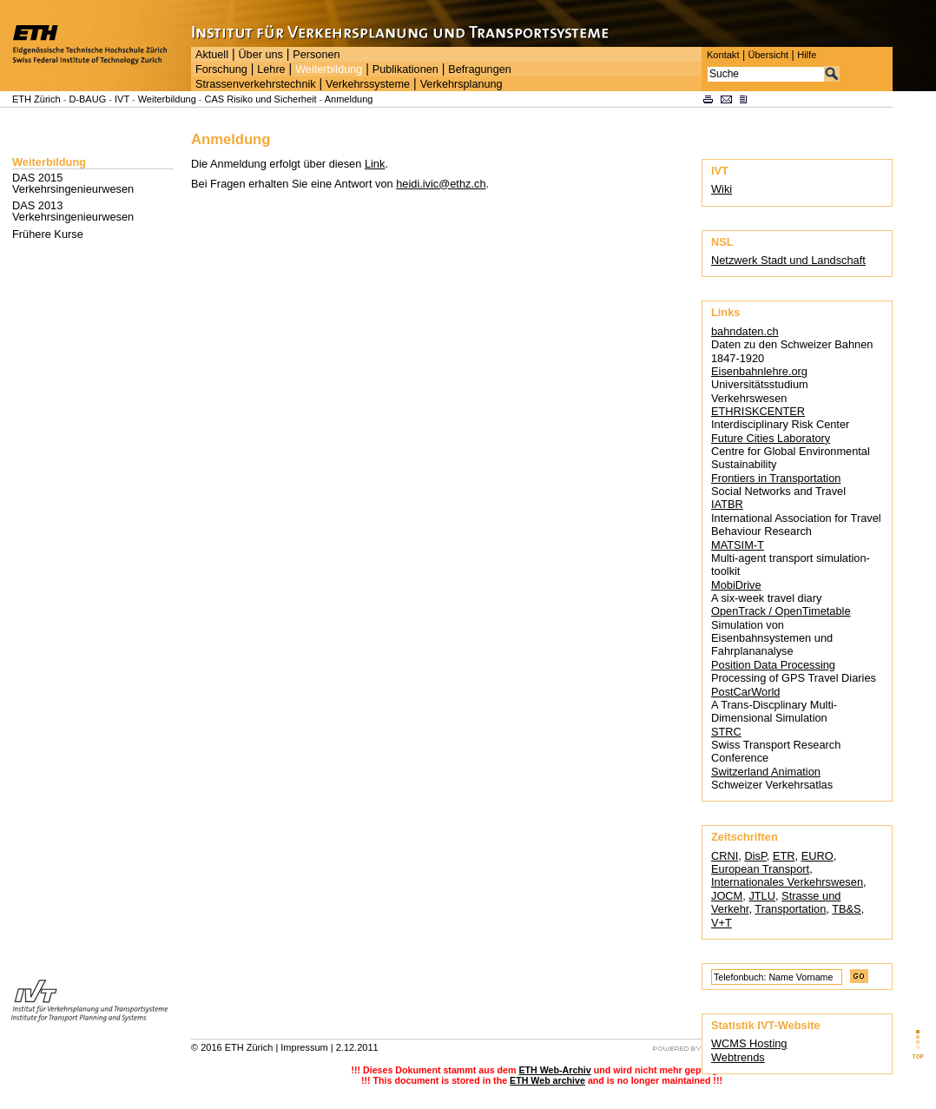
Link (375, 163)
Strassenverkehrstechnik (255, 84)
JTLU (761, 895)
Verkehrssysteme (368, 84)
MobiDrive (736, 584)
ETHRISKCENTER (758, 411)
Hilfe (806, 55)
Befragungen (479, 69)
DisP (755, 855)
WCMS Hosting (749, 1043)
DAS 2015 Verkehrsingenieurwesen (73, 183)
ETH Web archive (547, 1080)
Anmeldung (349, 99)
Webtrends (738, 1057)
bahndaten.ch (745, 331)
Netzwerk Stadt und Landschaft (788, 260)
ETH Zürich (36, 99)
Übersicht (768, 55)
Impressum (303, 1047)
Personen (316, 55)
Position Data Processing (773, 664)
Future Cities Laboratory (770, 438)
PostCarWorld (745, 691)
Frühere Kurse (47, 234)
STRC (726, 731)
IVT (122, 99)
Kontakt (723, 55)
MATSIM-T (737, 544)
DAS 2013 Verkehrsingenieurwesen (73, 211)
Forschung (221, 69)
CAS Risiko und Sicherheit (261, 99)
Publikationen (405, 69)
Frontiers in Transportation (775, 478)
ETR (784, 855)
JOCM (726, 895)
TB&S (846, 908)
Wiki (721, 188)
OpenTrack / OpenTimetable (781, 610)
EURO (817, 855)
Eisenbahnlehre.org (759, 371)
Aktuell (211, 55)
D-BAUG (87, 99)
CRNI (724, 855)
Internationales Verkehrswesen (787, 881)
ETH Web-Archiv (554, 1070)
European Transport (760, 868)
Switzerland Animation (766, 771)
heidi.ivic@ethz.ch (440, 183)
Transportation (790, 908)
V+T (721, 922)
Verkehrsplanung (461, 84)
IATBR (727, 504)
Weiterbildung (328, 69)
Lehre (271, 69)
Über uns (260, 55)
